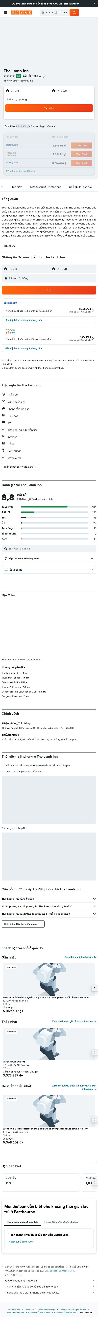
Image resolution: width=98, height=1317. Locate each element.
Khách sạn (29, 1309)
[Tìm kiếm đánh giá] (51, 548)
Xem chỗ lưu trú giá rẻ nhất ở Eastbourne (74, 1021)
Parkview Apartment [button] (14, 1061)
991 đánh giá (39, 76)
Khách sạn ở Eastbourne (21, 1241)
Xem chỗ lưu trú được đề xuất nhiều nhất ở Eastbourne (74, 1087)
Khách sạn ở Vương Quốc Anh (72, 1309)
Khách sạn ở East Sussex (39, 1312)
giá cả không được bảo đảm (61, 1271)
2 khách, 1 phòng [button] (16, 99)
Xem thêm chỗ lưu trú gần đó (80, 957)
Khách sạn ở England (15, 1312)
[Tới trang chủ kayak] (21, 12)
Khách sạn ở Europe (46, 1309)
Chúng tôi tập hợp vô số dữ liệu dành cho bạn (50, 1286)
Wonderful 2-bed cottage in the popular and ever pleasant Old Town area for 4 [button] (46, 997)
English (75, 3)
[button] (94, 3)
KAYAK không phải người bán (50, 1280)
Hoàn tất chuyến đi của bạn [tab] (22, 1222)
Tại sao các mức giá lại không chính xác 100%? (50, 1292)
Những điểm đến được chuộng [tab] (61, 1222)
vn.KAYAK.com (14, 1309)
